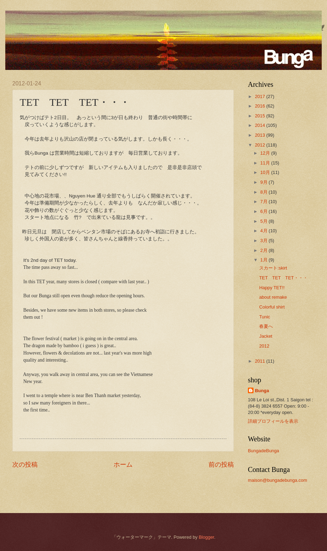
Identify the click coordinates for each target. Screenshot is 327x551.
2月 (264, 250)
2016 (260, 106)
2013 (260, 135)
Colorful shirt (271, 307)
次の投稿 (25, 464)
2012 (260, 145)
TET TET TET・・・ (283, 277)
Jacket (265, 336)
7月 (264, 201)
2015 (260, 115)
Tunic (264, 316)
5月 (264, 221)
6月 (264, 211)
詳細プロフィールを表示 (273, 421)
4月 (264, 230)
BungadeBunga (263, 450)
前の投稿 (221, 464)
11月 (265, 163)
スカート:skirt (273, 268)
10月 (265, 172)
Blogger (206, 537)
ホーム (123, 464)
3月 (264, 240)
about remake (273, 297)
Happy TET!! (271, 287)
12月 (265, 153)
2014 (260, 125)
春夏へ (266, 326)
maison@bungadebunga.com (277, 480)
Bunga (262, 390)
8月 (264, 192)
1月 (264, 259)
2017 (260, 96)
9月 (264, 182)
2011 (260, 361)
